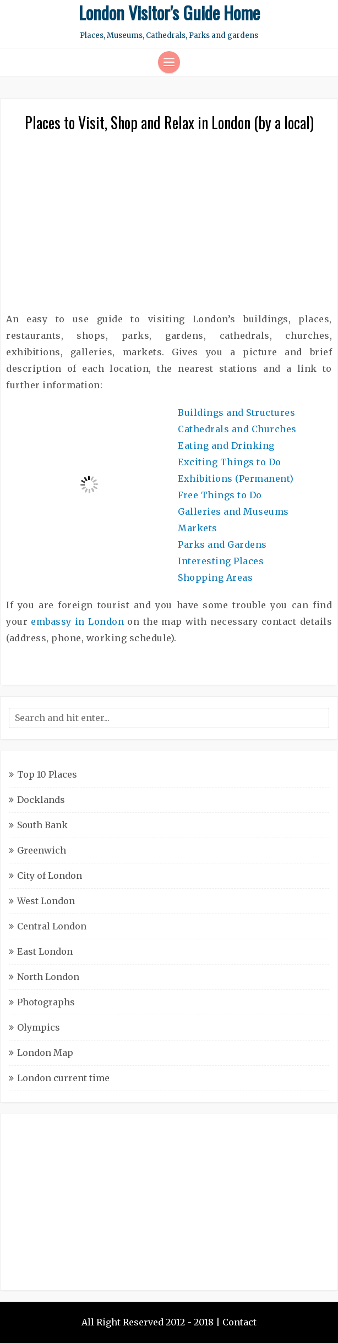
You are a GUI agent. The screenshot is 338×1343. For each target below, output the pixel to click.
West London (46, 900)
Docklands (41, 799)
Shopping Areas (215, 577)
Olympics (38, 1027)
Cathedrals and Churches (237, 428)
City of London (49, 875)
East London (45, 951)
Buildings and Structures (236, 412)
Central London (51, 926)
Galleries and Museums (233, 511)
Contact (239, 1322)
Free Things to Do (220, 494)
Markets (197, 527)
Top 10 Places (47, 774)
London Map (45, 1052)
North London (48, 976)
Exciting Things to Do (229, 461)
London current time (63, 1077)
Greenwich (41, 850)
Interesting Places (221, 560)
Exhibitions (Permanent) (236, 478)
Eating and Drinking (226, 445)
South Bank (42, 824)
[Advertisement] (169, 228)
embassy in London (77, 621)
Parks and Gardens (222, 544)
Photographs (46, 1002)
